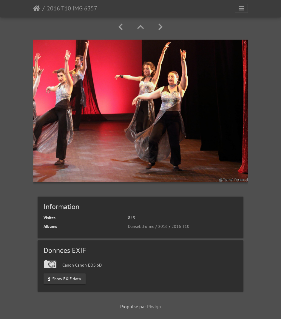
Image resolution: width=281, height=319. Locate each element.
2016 (163, 226)
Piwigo (154, 306)
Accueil (36, 8)
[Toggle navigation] (241, 8)
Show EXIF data (64, 278)
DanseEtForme (141, 226)
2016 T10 (180, 226)
